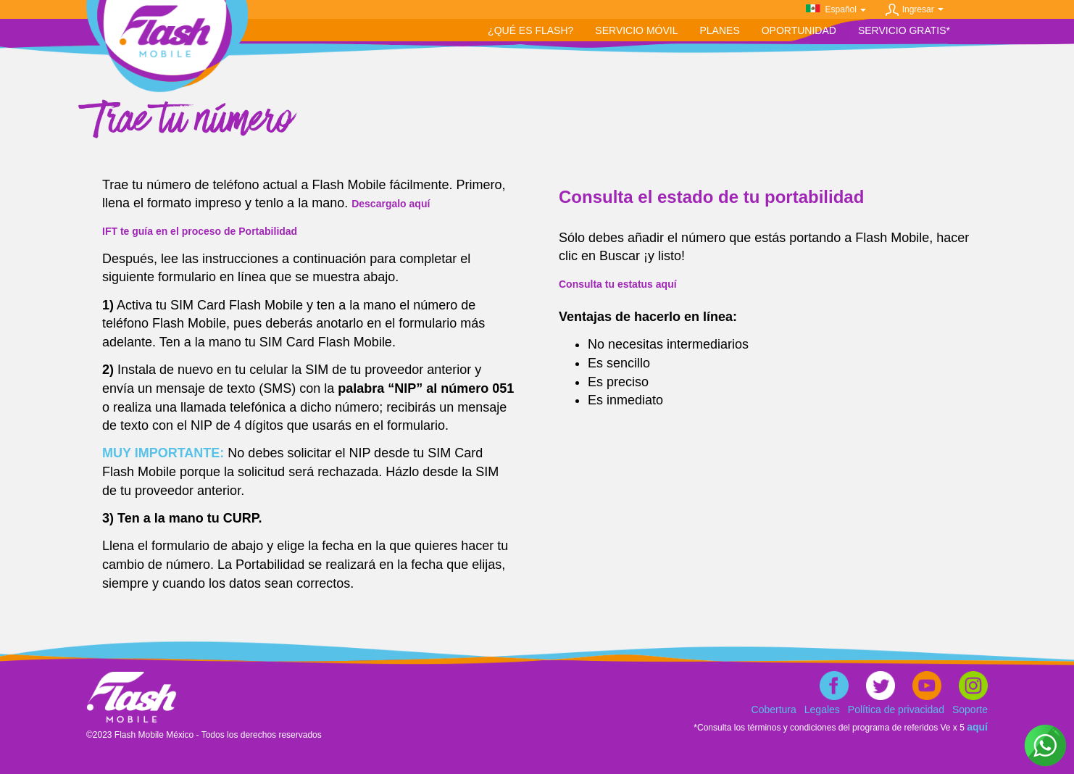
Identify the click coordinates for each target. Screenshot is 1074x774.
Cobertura (774, 709)
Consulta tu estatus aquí (618, 284)
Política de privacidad (896, 709)
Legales (822, 709)
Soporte (970, 709)
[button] (636, 31)
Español (844, 9)
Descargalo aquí (390, 203)
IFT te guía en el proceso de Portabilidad (199, 231)
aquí (977, 727)
